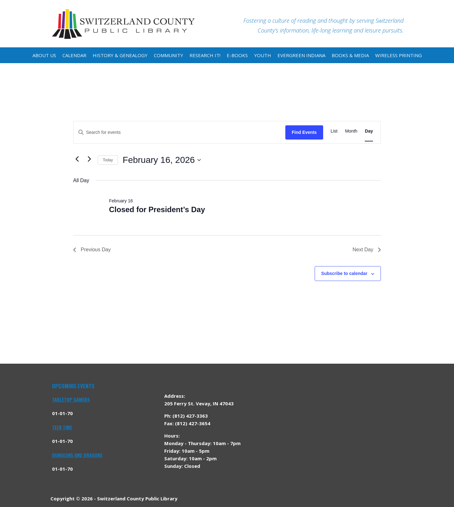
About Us (44, 55)
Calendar (74, 55)
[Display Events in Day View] (369, 131)
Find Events (304, 132)
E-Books (237, 55)
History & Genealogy (120, 55)
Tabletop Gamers (71, 399)
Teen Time (62, 427)
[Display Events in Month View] (351, 131)
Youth (262, 55)
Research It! (204, 55)
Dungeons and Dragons (77, 454)
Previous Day (92, 249)
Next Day (366, 249)
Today (108, 160)
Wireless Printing (398, 55)
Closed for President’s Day (157, 209)
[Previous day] (77, 159)
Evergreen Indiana (301, 55)
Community (168, 55)
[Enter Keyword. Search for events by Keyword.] (179, 132)
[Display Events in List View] (334, 131)
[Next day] (89, 159)
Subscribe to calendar (344, 273)
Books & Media (350, 55)
